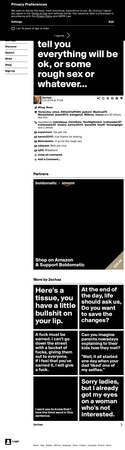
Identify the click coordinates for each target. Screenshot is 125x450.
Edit (111, 22)
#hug (41, 107)
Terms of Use (39, 13)
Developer (66, 445)
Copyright (92, 445)
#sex (49, 107)
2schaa (46, 97)
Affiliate (57, 445)
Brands (49, 445)
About (36, 445)
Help (42, 445)
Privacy (101, 445)
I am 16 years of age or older (32, 28)
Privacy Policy (44, 16)
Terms (108, 445)
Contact (82, 445)
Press (75, 445)
